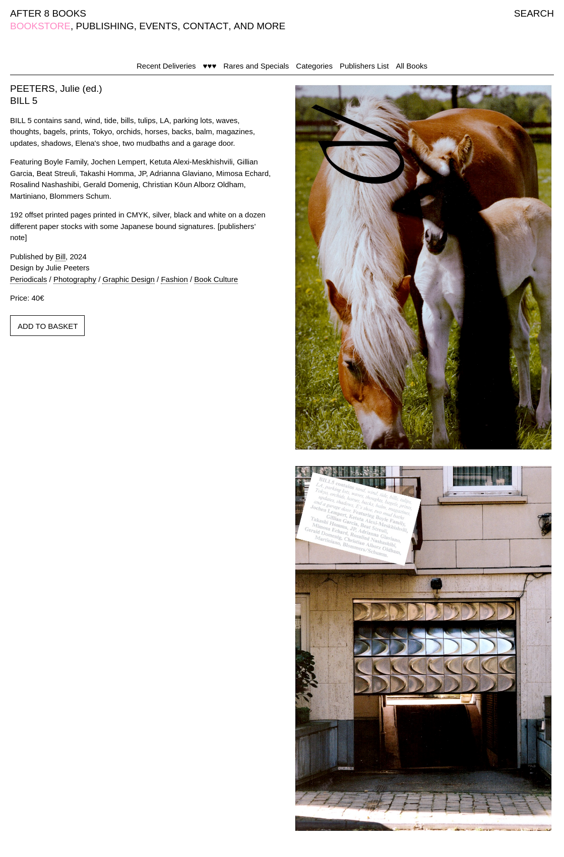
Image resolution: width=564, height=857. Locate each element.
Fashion (174, 279)
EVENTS (158, 26)
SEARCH (534, 13)
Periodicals (28, 279)
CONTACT (205, 26)
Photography (74, 279)
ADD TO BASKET (48, 326)
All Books (411, 66)
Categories (314, 66)
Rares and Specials (256, 66)
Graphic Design (128, 279)
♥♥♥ (210, 66)
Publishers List (364, 66)
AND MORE (259, 26)
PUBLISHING (105, 26)
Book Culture (216, 279)
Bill (60, 256)
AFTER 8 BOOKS (48, 13)
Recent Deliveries (166, 66)
